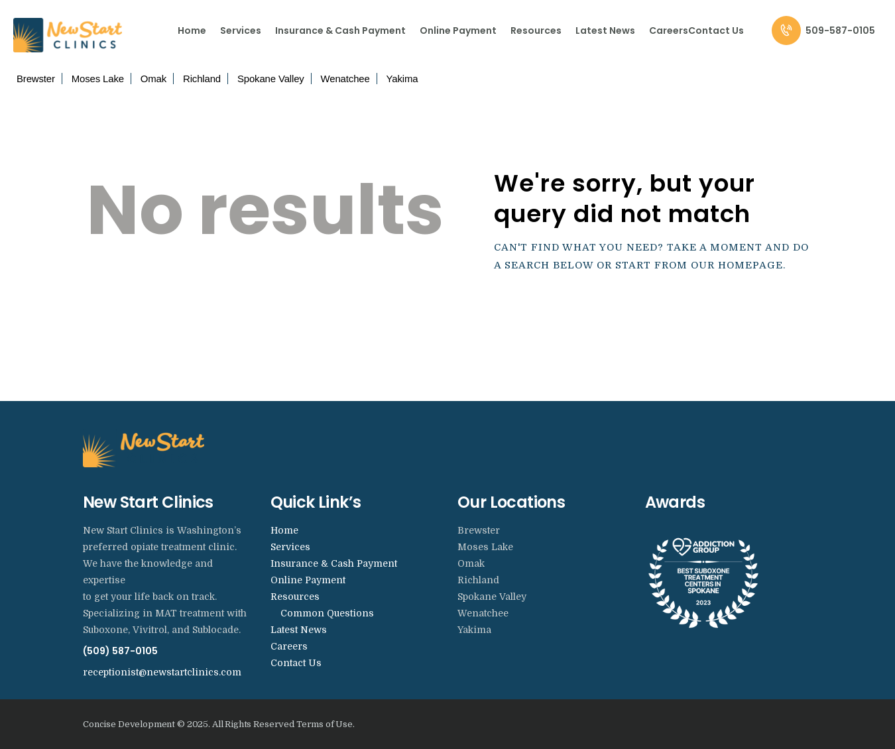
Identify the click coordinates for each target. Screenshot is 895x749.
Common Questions (327, 613)
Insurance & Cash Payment (333, 563)
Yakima (402, 78)
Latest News (298, 629)
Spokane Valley (270, 78)
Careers (289, 646)
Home (284, 530)
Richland (202, 78)
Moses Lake (98, 78)
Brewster (36, 78)
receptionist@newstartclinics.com (162, 672)
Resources (295, 596)
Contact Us (296, 663)
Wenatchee (345, 78)
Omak (153, 78)
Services (290, 547)
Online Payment (307, 580)
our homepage (737, 265)
